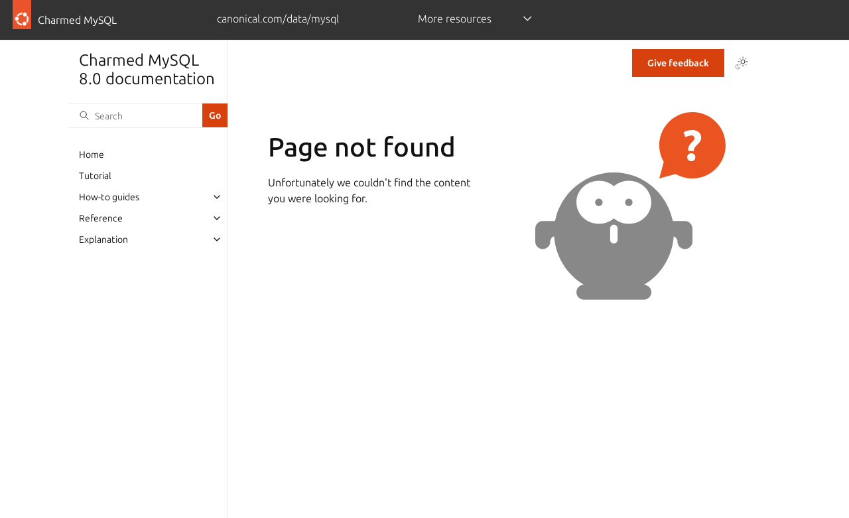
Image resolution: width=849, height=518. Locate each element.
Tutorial (95, 175)
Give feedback (678, 63)
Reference (101, 218)
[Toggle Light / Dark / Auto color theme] (741, 63)
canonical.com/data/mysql (278, 19)
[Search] (135, 115)
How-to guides (109, 197)
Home (91, 154)
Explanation (103, 239)
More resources (454, 19)
